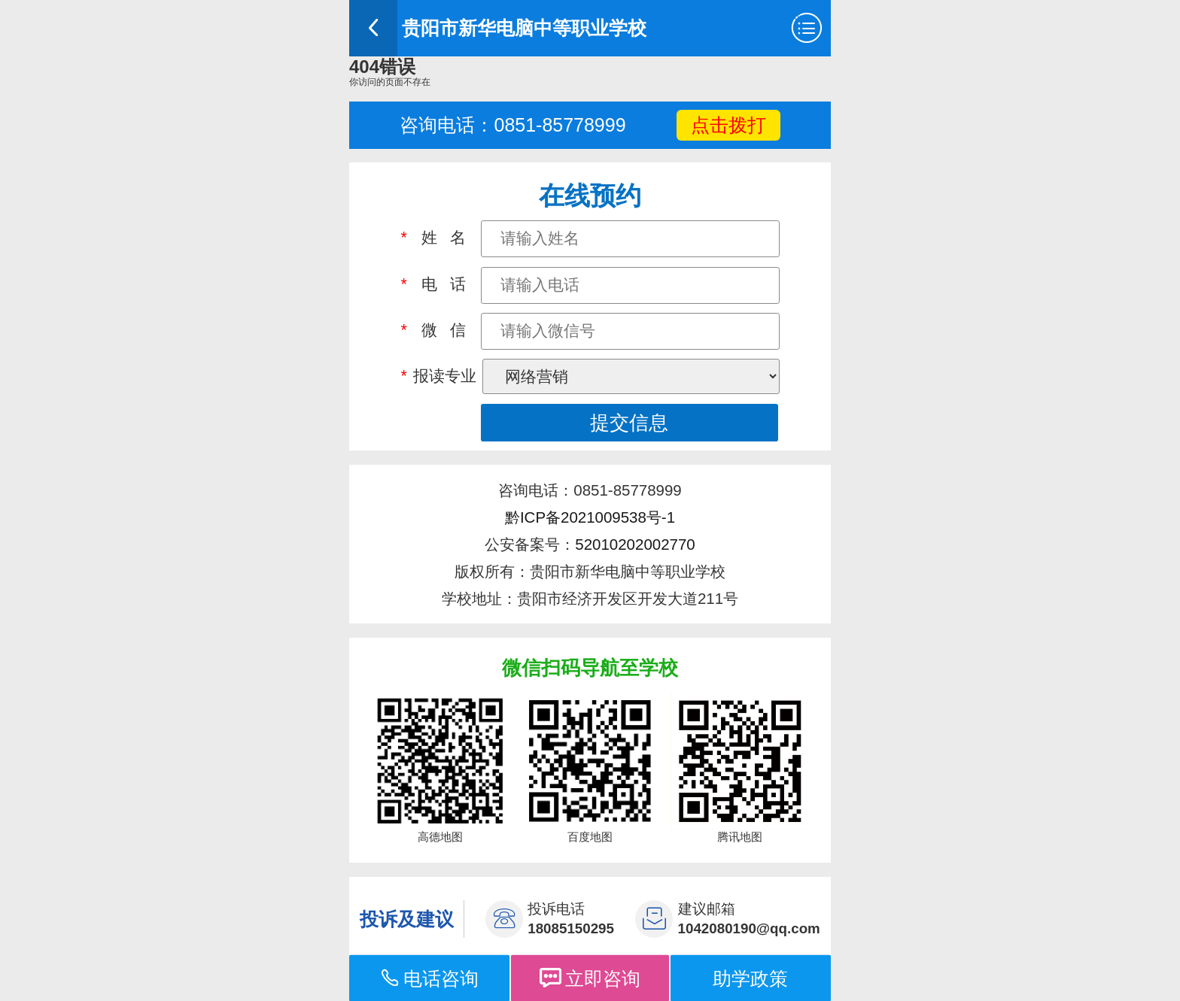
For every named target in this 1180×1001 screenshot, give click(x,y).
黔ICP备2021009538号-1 (590, 517)
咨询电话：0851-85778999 (512, 124)
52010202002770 (635, 544)
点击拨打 (728, 124)
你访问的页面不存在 (389, 82)
